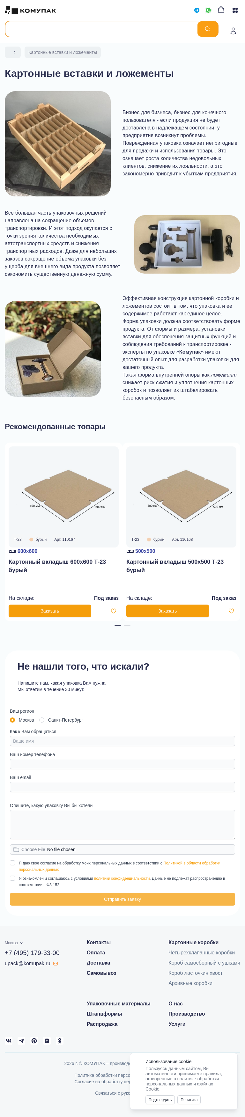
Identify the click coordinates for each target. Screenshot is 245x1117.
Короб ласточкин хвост (195, 973)
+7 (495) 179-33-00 (32, 952)
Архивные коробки (190, 983)
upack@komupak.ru (31, 963)
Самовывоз (101, 973)
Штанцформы (104, 1014)
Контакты (99, 942)
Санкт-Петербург (65, 720)
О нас (175, 1003)
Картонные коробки (193, 942)
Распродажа (102, 1024)
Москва (26, 720)
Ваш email (20, 777)
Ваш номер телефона (32, 754)
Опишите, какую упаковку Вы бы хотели (51, 805)
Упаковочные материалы (119, 1003)
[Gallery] (122, 532)
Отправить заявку (122, 899)
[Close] (229, 1061)
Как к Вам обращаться (33, 731)
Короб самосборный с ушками (204, 963)
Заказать (50, 611)
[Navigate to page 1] (118, 625)
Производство (186, 1014)
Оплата (96, 952)
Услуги (176, 1024)
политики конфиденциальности (122, 878)
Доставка (98, 963)
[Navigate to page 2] (127, 625)
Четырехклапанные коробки (201, 952)
